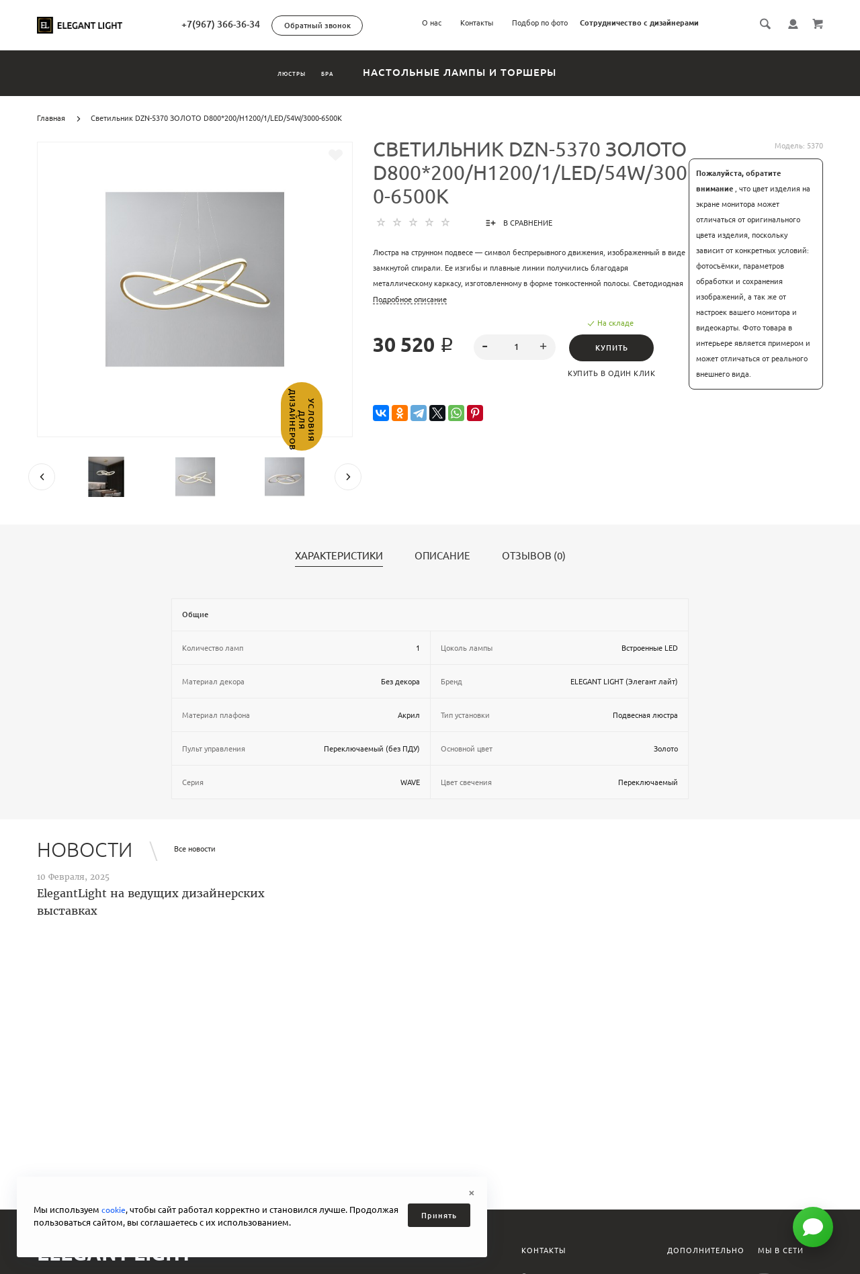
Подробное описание (410, 299)
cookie (114, 1209)
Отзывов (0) (534, 556)
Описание (442, 556)
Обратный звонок (376, 25)
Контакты (476, 23)
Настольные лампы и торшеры (500, 72)
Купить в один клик (616, 373)
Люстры (274, 72)
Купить (615, 348)
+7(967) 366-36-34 (279, 24)
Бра (351, 72)
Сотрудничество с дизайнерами (639, 23)
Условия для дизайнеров (11, 454)
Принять (439, 1216)
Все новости (195, 849)
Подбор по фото (540, 23)
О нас (431, 23)
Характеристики (339, 556)
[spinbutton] (515, 347)
